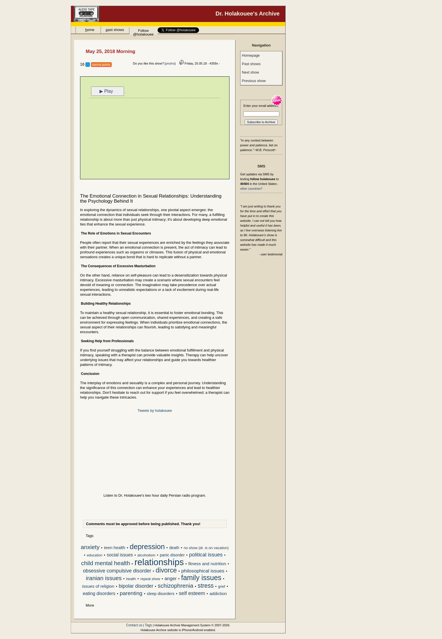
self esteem (192, 593)
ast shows (115, 30)
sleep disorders (160, 593)
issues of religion (98, 586)
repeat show (150, 579)
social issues (120, 554)
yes (167, 63)
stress (206, 586)
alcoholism (146, 555)
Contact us (134, 625)
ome (89, 30)
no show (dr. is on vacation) (206, 548)
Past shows (251, 64)
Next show (250, 72)
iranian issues (104, 578)
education (94, 555)
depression (147, 547)
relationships (159, 562)
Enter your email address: (261, 105)
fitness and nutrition (207, 563)
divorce (166, 571)
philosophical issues (202, 571)
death (174, 547)
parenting (131, 593)
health (131, 579)
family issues (201, 578)
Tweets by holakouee (155, 410)
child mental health (105, 563)
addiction (218, 593)
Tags (148, 625)
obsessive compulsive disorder (117, 571)
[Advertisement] (155, 139)
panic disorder (172, 555)
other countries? (251, 188)
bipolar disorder (136, 586)
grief (221, 586)
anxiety (90, 547)
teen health (114, 547)
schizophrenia (175, 586)
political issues (206, 555)
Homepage (251, 55)
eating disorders (99, 593)
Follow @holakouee (143, 31)
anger (171, 578)
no (172, 63)
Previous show (254, 81)
